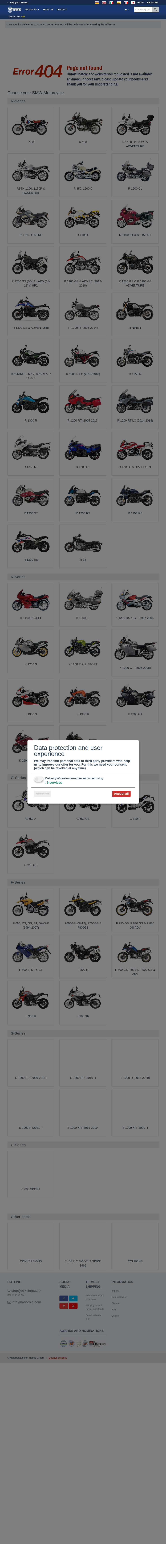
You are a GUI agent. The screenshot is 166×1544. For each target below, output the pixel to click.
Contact (62, 9)
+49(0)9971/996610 (19, 2)
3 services (53, 782)
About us (47, 9)
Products (32, 9)
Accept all (121, 793)
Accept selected (42, 794)
